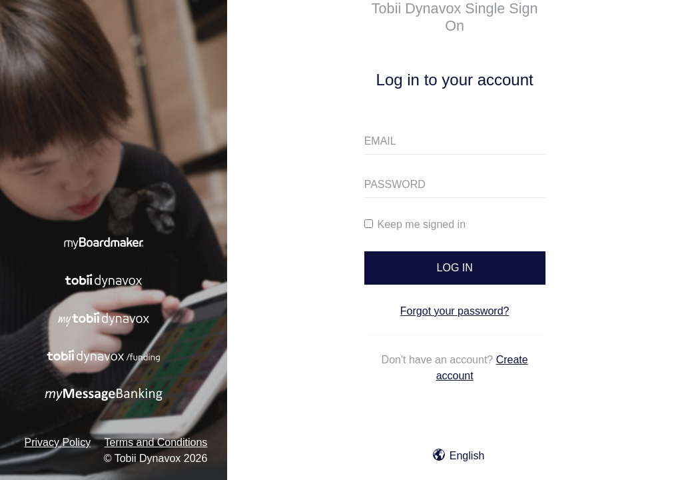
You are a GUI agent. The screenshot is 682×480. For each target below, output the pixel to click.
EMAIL (380, 141)
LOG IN (455, 267)
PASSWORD (395, 184)
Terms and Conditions (156, 442)
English (458, 455)
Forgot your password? (455, 311)
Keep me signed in (415, 224)
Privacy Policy (58, 442)
